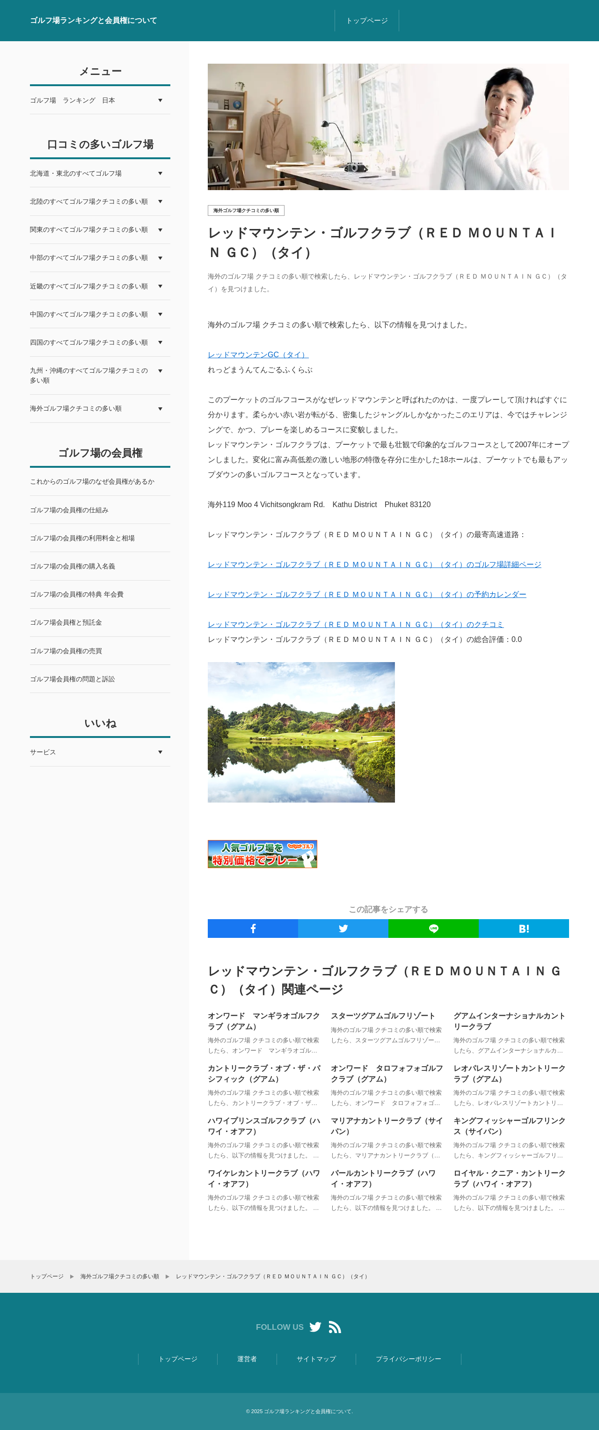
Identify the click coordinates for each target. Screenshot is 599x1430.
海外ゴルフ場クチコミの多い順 (246, 210)
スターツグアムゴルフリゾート (383, 1016)
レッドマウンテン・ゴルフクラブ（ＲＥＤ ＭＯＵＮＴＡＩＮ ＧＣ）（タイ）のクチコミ (356, 624)
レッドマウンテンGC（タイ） (258, 355)
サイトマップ (316, 1359)
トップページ (367, 20)
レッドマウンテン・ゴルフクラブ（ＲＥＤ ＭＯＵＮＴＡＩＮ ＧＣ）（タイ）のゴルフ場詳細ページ (374, 564)
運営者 (247, 1359)
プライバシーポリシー (408, 1359)
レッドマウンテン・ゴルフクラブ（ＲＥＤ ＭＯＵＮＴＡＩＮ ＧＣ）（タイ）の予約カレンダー (367, 594)
